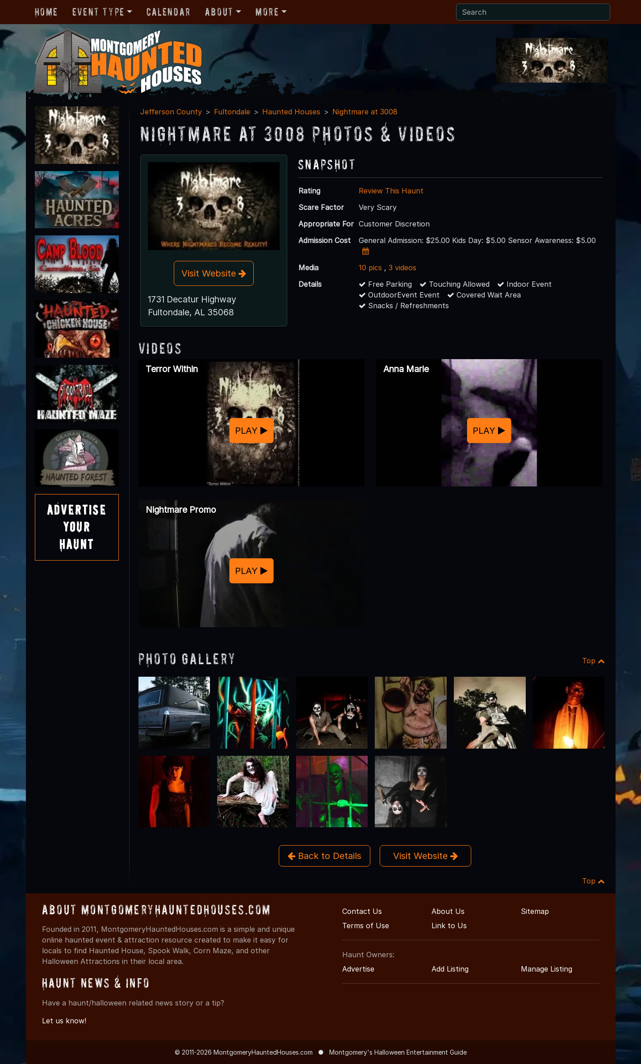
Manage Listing (546, 968)
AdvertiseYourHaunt (77, 527)
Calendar (169, 12)
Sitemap (535, 911)
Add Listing (450, 968)
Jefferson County (171, 111)
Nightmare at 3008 (365, 111)
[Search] (533, 12)
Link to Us (449, 925)
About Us (448, 911)
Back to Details (324, 855)
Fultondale (232, 111)
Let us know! (64, 1020)
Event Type (98, 12)
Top (593, 660)
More (267, 12)
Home (46, 12)
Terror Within (172, 369)
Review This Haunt (391, 190)
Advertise (358, 968)
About (219, 12)
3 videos (402, 267)
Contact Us (362, 911)
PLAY (251, 430)
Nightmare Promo (181, 509)
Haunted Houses (291, 111)
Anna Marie (406, 369)
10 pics (370, 267)
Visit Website (213, 273)
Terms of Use (365, 925)
